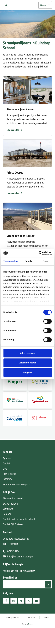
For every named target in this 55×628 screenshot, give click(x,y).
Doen (5, 468)
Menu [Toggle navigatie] (45, 5)
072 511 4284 (11, 551)
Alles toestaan (27, 353)
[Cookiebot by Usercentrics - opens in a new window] (39, 253)
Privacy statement (13, 617)
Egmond (7, 514)
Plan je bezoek (10, 473)
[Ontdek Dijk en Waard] (40, 381)
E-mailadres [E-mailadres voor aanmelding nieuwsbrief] (10, 577)
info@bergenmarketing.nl (18, 556)
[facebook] (6, 601)
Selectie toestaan (27, 362)
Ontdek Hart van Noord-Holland (19, 519)
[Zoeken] (6, 5)
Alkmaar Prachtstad (13, 498)
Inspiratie (7, 479)
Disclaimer (32, 617)
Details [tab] (28, 261)
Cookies (46, 617)
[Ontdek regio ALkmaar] (15, 400)
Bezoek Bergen (10, 503)
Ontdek (6, 463)
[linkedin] (21, 601)
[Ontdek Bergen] (15, 381)
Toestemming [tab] (10, 261)
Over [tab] (45, 261)
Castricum (8, 508)
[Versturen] (48, 584)
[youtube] (36, 601)
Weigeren (27, 372)
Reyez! (30, 624)
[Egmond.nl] (40, 400)
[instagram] (13, 601)
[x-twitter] (28, 601)
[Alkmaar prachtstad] (40, 417)
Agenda (7, 458)
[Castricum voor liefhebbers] (15, 417)
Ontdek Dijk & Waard (13, 524)
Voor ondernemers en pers (16, 484)
